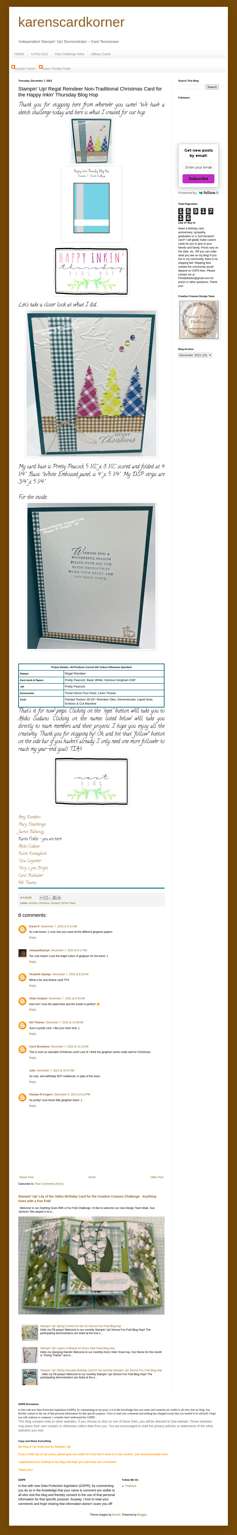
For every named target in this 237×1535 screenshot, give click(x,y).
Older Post (156, 1177)
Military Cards (101, 54)
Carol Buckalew (30, 876)
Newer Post (26, 1177)
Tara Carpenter (29, 861)
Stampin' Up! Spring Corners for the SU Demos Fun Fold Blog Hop (80, 1326)
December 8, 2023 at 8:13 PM (72, 1094)
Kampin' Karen (25, 68)
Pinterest (131, 1486)
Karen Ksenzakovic (32, 854)
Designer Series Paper (63, 903)
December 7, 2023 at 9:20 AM (70, 974)
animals (33, 903)
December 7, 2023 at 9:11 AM (59, 926)
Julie (32, 1070)
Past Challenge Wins (69, 54)
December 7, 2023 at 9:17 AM (69, 950)
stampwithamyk (39, 950)
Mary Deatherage (32, 825)
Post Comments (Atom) (49, 1183)
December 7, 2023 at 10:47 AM (55, 1070)
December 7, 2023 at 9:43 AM (67, 998)
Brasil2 (116, 1514)
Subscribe (198, 178)
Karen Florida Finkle (56, 68)
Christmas (44, 903)
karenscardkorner (71, 22)
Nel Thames (27, 883)
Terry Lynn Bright (33, 868)
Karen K (34, 926)
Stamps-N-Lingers (41, 1094)
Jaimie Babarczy (31, 832)
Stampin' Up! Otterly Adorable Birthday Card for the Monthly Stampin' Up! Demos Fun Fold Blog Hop (101, 1370)
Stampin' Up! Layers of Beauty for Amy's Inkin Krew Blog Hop (77, 1348)
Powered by (198, 192)
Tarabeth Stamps (40, 974)
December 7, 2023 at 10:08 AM (64, 1022)
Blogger (142, 1514)
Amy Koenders (29, 817)
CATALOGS (39, 54)
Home (92, 1177)
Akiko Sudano (29, 846)
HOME (19, 54)
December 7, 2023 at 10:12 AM (69, 1046)
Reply (32, 937)
